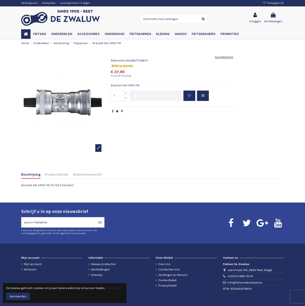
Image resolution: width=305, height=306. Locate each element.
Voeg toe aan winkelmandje (155, 96)
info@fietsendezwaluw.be (244, 282)
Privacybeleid (167, 285)
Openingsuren (29, 2)
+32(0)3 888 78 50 (240, 276)
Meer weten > (114, 288)
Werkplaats (49, 2)
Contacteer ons (169, 269)
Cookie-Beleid (167, 280)
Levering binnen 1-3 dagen (75, 2)
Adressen (30, 269)
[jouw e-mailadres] (58, 222)
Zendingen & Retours (173, 275)
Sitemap (97, 275)
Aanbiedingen (100, 269)
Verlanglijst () (273, 2)
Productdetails (57, 174)
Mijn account (33, 264)
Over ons (164, 264)
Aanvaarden (18, 296)
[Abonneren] (100, 222)
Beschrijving (30, 174)
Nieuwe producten (103, 264)
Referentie (118, 60)
